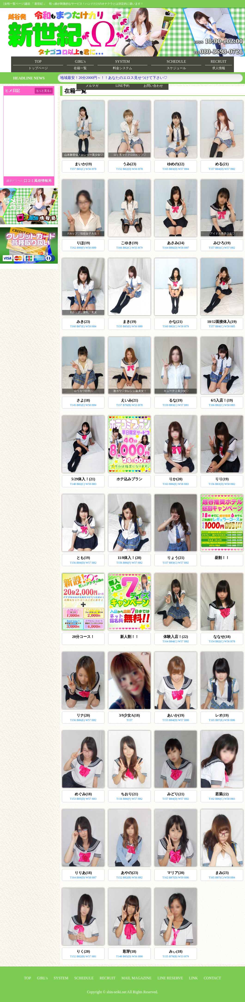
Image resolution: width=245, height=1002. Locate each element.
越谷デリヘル (14, 180)
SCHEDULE (84, 978)
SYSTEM (61, 978)
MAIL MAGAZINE (137, 978)
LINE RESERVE (170, 978)
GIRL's (42, 978)
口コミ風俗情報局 (38, 181)
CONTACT (212, 978)
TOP (27, 978)
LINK (193, 978)
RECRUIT (107, 978)
